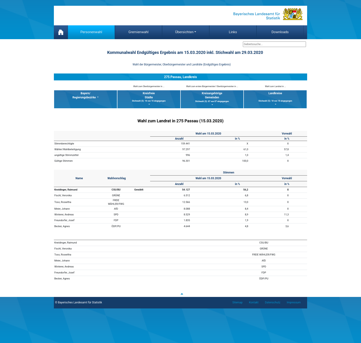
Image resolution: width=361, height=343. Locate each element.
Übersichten (184, 32)
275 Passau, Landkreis (180, 77)
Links (233, 32)
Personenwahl (91, 32)
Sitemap (237, 302)
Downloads (280, 32)
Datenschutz (272, 302)
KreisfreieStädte (149, 97)
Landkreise (275, 97)
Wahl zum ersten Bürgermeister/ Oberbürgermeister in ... (212, 86)
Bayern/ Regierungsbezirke (84, 95)
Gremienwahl (138, 32)
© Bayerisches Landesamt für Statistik (78, 302)
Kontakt (253, 302)
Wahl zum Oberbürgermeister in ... (149, 86)
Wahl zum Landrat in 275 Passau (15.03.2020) (180, 120)
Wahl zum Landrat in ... (275, 86)
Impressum (294, 302)
